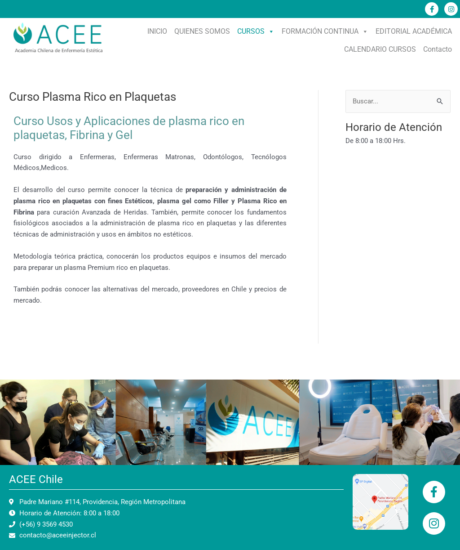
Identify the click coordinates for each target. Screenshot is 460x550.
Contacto (437, 49)
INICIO (157, 31)
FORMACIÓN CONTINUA (325, 31)
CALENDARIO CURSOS (380, 49)
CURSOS (255, 31)
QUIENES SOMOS (202, 31)
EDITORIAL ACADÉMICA (414, 31)
